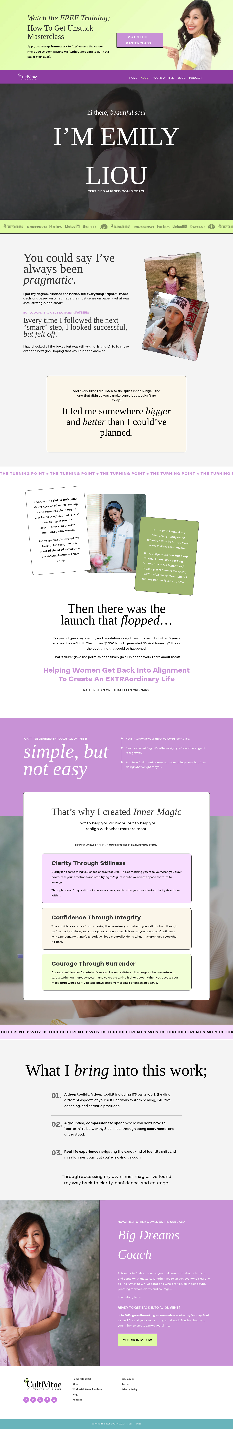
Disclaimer (128, 1378)
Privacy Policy (130, 1389)
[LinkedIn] (33, 1400)
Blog (182, 78)
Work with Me (163, 78)
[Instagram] (26, 1400)
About (145, 78)
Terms (125, 1384)
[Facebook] (47, 1400)
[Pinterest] (54, 1400)
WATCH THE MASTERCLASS (138, 40)
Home (133, 78)
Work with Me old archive (87, 1389)
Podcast (195, 78)
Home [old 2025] (81, 1378)
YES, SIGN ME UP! (137, 1340)
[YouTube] (40, 1400)
